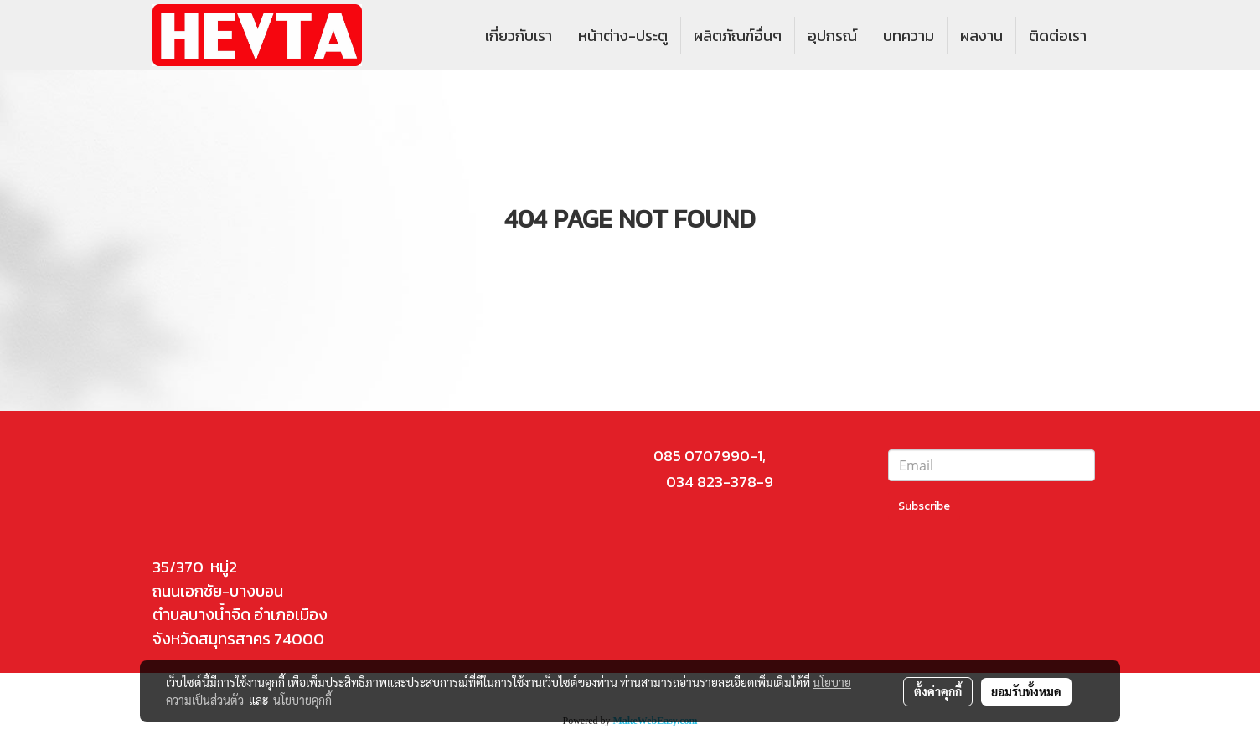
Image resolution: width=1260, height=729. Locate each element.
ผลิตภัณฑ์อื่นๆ (738, 35)
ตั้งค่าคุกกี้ (938, 691)
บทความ (908, 35)
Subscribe (924, 506)
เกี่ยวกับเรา (518, 35)
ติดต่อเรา (1058, 35)
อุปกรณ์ (832, 35)
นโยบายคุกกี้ (302, 699)
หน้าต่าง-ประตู (623, 35)
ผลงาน (981, 35)
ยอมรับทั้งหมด (1026, 691)
